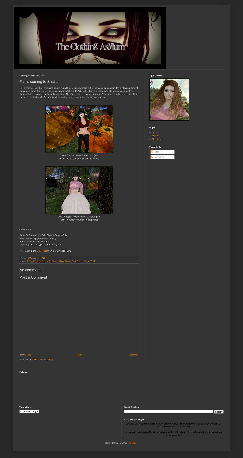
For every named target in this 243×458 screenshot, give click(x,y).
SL (88, 261)
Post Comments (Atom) (42, 359)
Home (80, 355)
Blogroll (155, 135)
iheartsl (42, 261)
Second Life (81, 261)
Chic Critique (32, 261)
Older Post (133, 355)
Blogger (133, 443)
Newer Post (25, 355)
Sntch (93, 261)
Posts (155, 152)
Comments (157, 157)
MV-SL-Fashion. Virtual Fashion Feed (60, 261)
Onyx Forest (43, 251)
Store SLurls (157, 139)
